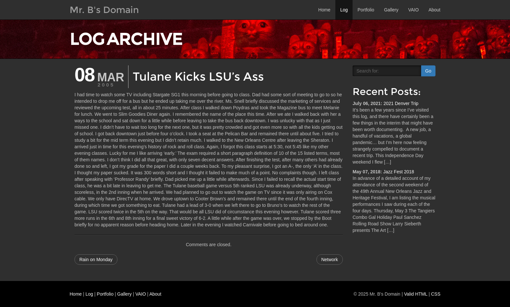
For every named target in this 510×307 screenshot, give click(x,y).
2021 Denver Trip (400, 103)
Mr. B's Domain (104, 9)
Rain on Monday (96, 259)
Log (344, 9)
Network (329, 259)
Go (428, 70)
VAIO (413, 9)
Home (324, 9)
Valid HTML (415, 294)
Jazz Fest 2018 (398, 171)
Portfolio (365, 9)
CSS (435, 294)
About (434, 9)
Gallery (391, 9)
